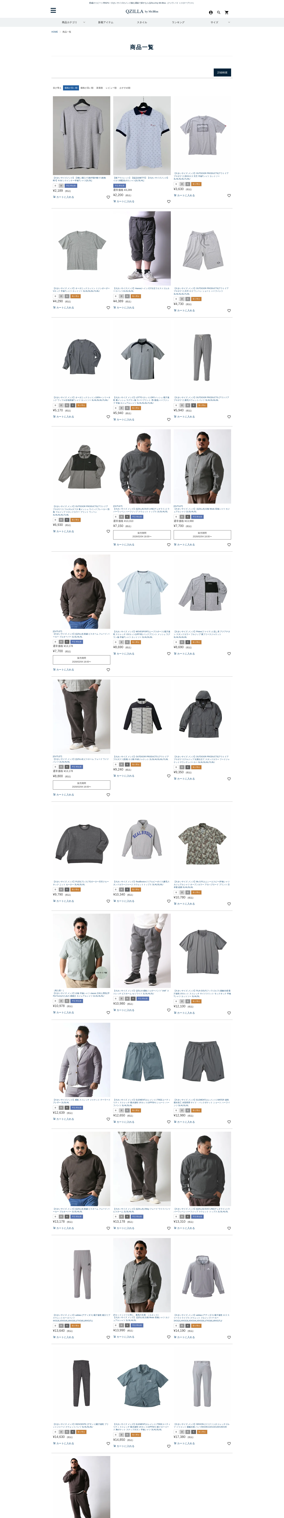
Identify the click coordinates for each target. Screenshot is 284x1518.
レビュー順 (111, 88)
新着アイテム (105, 22)
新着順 (99, 88)
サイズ (214, 22)
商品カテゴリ (69, 22)
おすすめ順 (125, 88)
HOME (54, 32)
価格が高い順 (86, 88)
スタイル (142, 22)
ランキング (178, 22)
